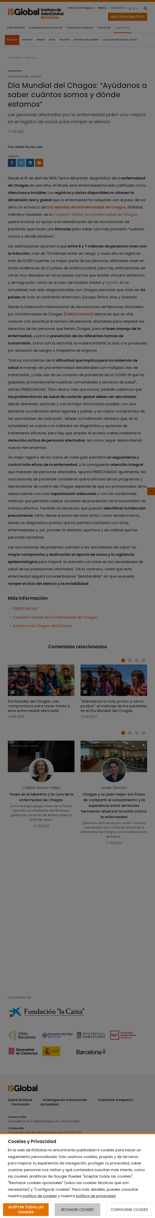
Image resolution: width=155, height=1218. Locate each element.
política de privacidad (95, 1195)
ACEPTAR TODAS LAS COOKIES (26, 1209)
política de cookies (40, 1195)
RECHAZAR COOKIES (77, 1209)
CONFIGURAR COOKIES (129, 1209)
